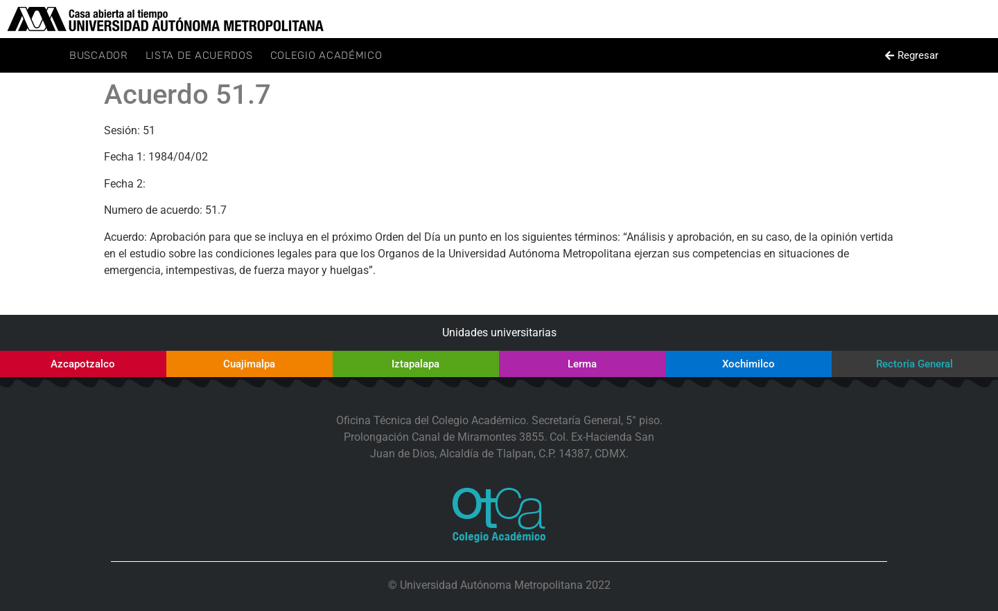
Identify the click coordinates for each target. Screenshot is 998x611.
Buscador (98, 55)
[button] (911, 55)
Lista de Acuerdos (199, 55)
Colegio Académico (326, 55)
